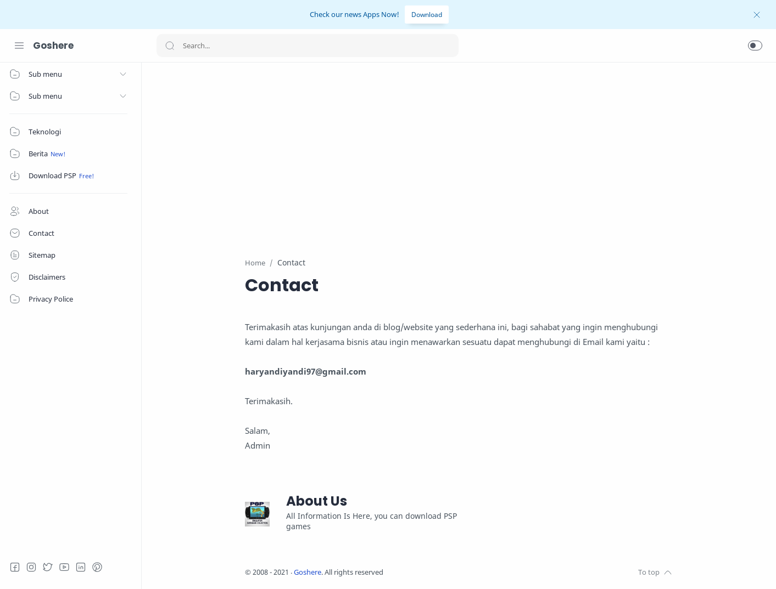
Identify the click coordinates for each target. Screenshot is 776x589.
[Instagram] (35, 567)
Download (426, 14)
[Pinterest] (101, 567)
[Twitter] (52, 567)
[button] (755, 45)
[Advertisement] (459, 153)
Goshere (53, 45)
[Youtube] (68, 567)
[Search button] (170, 45)
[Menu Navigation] (19, 45)
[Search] (308, 45)
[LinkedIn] (85, 567)
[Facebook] (19, 567)
